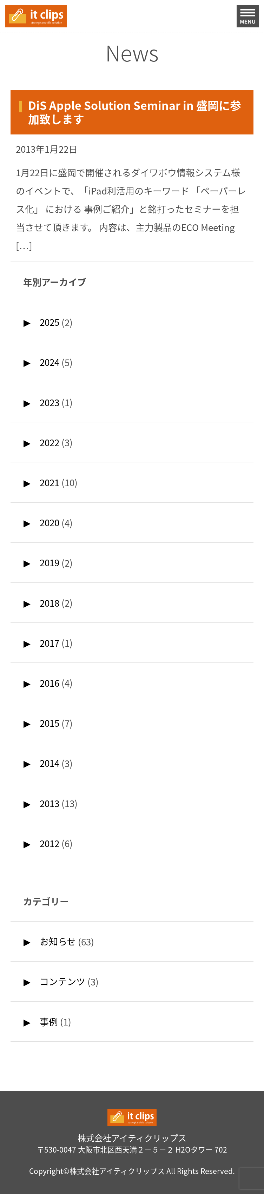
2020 (49, 522)
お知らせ (58, 941)
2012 (49, 843)
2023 (49, 402)
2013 (49, 803)
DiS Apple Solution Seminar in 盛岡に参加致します (134, 112)
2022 (49, 442)
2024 (49, 362)
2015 (49, 723)
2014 (49, 763)
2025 (49, 322)
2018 (49, 602)
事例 (49, 1021)
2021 (49, 482)
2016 (49, 683)
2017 (49, 642)
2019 (49, 562)
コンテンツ (62, 981)
